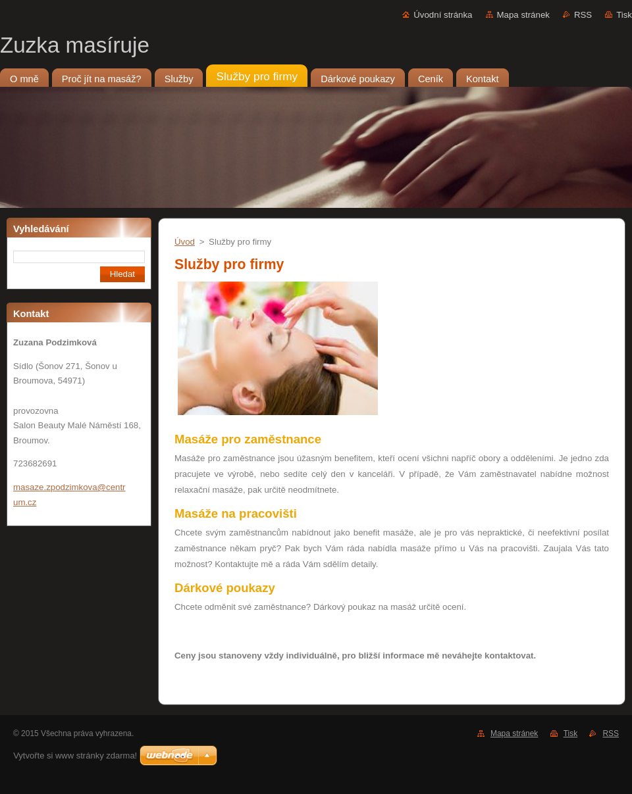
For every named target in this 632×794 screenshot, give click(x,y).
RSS (583, 15)
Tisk (624, 15)
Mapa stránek (523, 15)
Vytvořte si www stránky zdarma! (75, 755)
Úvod (184, 242)
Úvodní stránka (442, 15)
